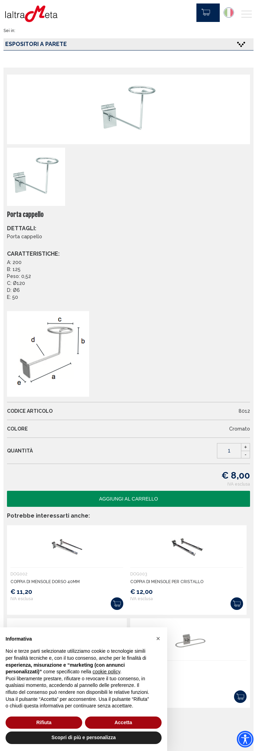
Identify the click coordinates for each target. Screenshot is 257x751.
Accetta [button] (123, 722)
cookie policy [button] (106, 671)
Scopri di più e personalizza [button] (84, 737)
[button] (158, 638)
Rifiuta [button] (44, 722)
